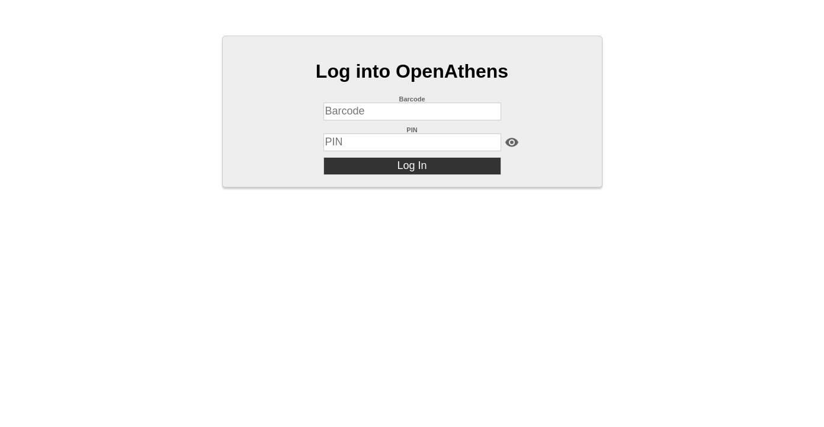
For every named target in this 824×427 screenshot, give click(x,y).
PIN (411, 129)
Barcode (412, 99)
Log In (412, 165)
